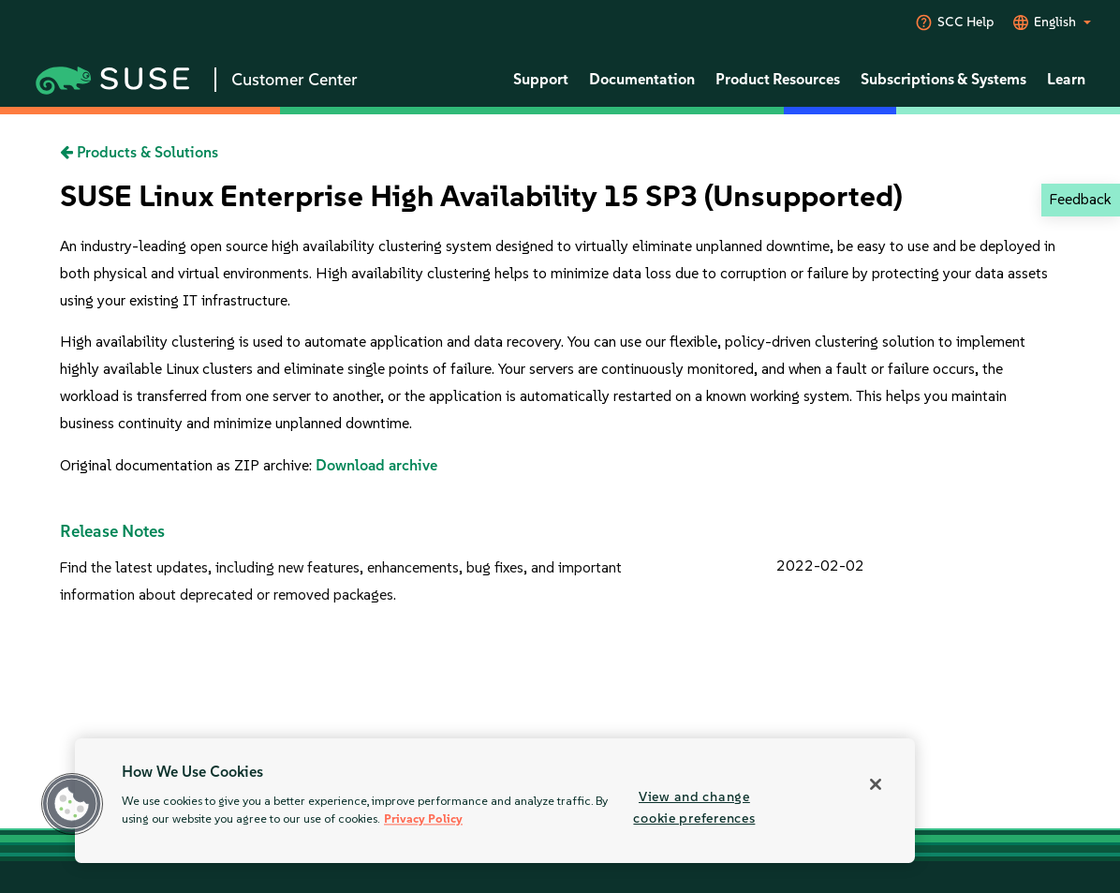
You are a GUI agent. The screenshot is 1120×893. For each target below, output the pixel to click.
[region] (495, 800)
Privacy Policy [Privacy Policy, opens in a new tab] (423, 819)
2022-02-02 (820, 565)
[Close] (875, 784)
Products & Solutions (139, 152)
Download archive (376, 465)
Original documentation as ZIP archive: (188, 465)
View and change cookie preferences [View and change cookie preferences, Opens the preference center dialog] (694, 807)
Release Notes (112, 531)
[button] (72, 804)
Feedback (1080, 199)
